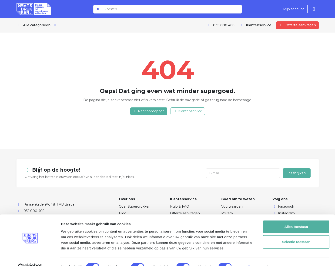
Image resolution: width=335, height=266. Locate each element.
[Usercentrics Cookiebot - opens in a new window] (30, 256)
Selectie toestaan (296, 232)
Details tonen (251, 257)
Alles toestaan (296, 217)
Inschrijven (297, 173)
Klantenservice (187, 111)
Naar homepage (149, 111)
